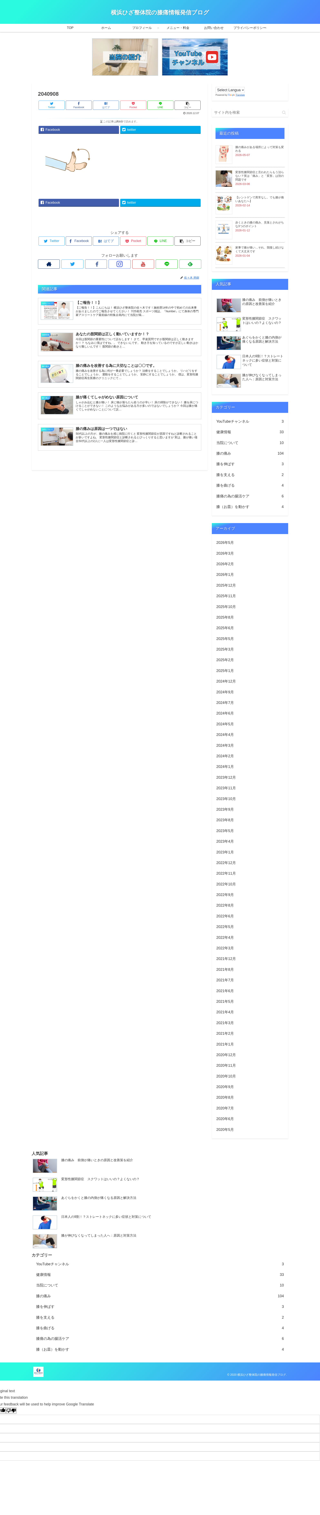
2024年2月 (225, 756)
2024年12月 (226, 681)
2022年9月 (225, 895)
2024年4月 (225, 735)
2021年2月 (225, 1033)
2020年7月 (225, 1108)
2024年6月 (225, 713)
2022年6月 (225, 916)
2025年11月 (226, 596)
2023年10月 (226, 799)
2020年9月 (225, 1087)
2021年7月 (225, 980)
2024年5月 (225, 724)
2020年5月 (225, 1130)
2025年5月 (225, 639)
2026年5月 (225, 543)
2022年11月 (226, 873)
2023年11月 (226, 788)
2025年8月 (225, 617)
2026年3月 (225, 553)
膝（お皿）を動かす (250, 507)
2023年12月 (226, 777)
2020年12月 (226, 1055)
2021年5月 (225, 1001)
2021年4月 (225, 1012)
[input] (250, 112)
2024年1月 (225, 767)
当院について (250, 443)
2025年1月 (225, 671)
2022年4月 (225, 938)
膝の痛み (250, 453)
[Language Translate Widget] (230, 90)
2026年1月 (225, 575)
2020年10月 (226, 1076)
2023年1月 (225, 852)
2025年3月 (225, 649)
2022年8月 (225, 905)
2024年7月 (225, 703)
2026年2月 (225, 564)
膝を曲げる (250, 485)
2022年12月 (226, 863)
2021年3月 (225, 1023)
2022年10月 (226, 884)
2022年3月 (225, 948)
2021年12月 (226, 959)
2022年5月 (225, 927)
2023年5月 (225, 831)
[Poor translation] (11, 1410)
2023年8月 (225, 820)
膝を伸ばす (250, 464)
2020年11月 (226, 1065)
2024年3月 (225, 745)
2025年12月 (226, 585)
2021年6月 (225, 991)
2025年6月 (225, 628)
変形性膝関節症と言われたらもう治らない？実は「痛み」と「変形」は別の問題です (259, 175)
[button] (284, 112)
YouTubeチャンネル (250, 421)
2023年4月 (225, 841)
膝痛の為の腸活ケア (250, 496)
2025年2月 (225, 660)
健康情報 (250, 432)
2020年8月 (225, 1097)
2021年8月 (225, 969)
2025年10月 (226, 607)
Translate (236, 95)
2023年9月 (225, 809)
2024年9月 (225, 692)
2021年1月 (225, 1044)
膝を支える (250, 475)
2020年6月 (225, 1119)
